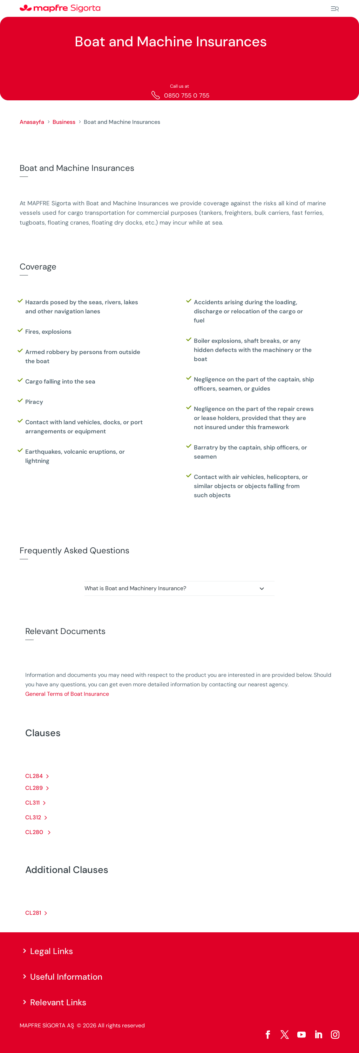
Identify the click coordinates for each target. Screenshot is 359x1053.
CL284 (34, 776)
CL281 (33, 913)
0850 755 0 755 (186, 95)
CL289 (34, 788)
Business (64, 122)
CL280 (35, 832)
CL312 (33, 817)
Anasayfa (32, 122)
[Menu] (335, 9)
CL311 (32, 802)
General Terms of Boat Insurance (67, 694)
